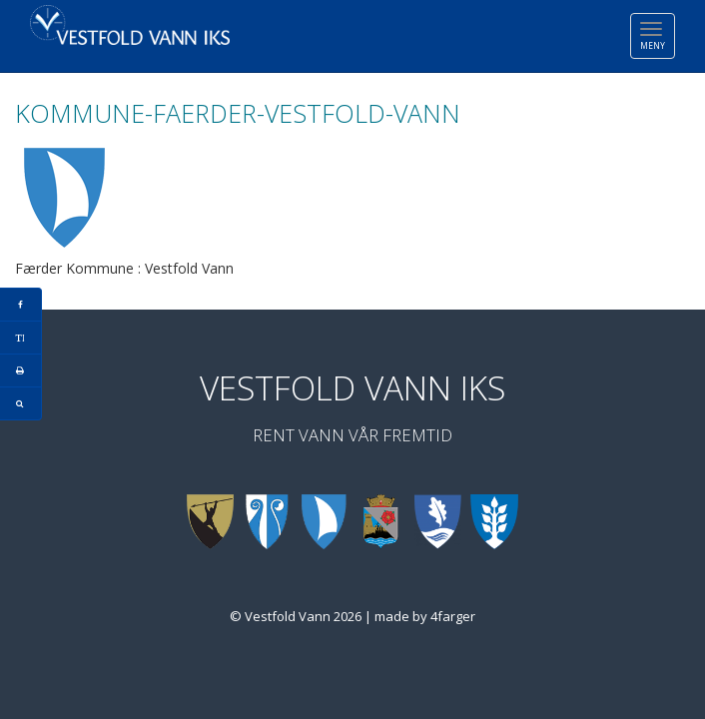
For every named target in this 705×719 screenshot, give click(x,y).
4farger (452, 616)
